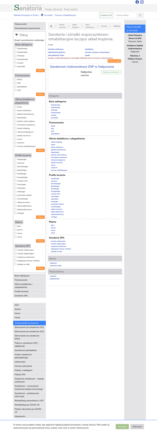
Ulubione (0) (106, 15)
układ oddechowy (24, 206)
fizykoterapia (22, 48)
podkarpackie (55, 279)
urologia (20, 213)
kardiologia (21, 173)
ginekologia (22, 170)
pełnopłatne (22, 86)
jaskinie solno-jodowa (26, 121)
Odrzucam (137, 426)
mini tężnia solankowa (26, 125)
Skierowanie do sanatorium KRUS (27, 337)
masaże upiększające (25, 253)
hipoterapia (21, 117)
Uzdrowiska (20, 361)
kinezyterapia (22, 59)
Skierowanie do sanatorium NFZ (29, 327)
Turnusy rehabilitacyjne (65, 15)
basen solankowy (24, 110)
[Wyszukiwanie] (140, 15)
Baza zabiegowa (22, 275)
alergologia (21, 159)
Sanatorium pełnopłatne (26, 350)
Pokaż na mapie (114, 61)
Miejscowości (21, 24)
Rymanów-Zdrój (56, 266)
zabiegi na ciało (23, 264)
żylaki (87, 55)
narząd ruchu (22, 181)
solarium (20, 143)
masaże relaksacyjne (25, 250)
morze (19, 233)
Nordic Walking (23, 128)
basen (19, 107)
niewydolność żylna (56, 55)
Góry (17, 305)
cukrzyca (20, 163)
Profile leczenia (21, 291)
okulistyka (21, 188)
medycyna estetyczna (25, 257)
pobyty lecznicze (24, 135)
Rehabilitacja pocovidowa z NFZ (29, 400)
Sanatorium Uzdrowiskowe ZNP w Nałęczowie (82, 67)
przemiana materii (24, 195)
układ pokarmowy (24, 209)
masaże (20, 63)
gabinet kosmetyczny (25, 114)
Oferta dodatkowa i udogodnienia (23, 286)
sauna (19, 139)
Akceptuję (122, 426)
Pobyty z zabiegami (23, 370)
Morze (17, 313)
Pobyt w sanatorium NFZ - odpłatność (27, 345)
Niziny (17, 317)
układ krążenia (75, 26)
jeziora (20, 230)
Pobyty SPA (20, 374)
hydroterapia (22, 52)
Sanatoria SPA (21, 295)
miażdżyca (89, 49)
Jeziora (18, 309)
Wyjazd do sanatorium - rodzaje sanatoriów (29, 380)
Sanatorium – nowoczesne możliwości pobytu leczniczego (29, 388)
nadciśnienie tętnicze (56, 52)
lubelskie (53, 276)
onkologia (21, 191)
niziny (19, 237)
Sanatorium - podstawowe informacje (27, 395)
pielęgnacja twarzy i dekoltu (28, 260)
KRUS (19, 79)
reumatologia (22, 199)
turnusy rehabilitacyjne (26, 146)
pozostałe (21, 66)
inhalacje (20, 56)
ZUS (19, 90)
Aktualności (20, 416)
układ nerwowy (23, 202)
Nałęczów (53, 263)
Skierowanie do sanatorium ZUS (29, 331)
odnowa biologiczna (25, 132)
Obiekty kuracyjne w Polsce (26, 15)
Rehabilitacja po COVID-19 (27, 404)
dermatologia (22, 166)
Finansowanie (21, 280)
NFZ (19, 83)
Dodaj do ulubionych (111, 72)
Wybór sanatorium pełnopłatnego (23, 356)
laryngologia (22, 177)
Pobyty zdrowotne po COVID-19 (28, 411)
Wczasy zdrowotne (23, 366)
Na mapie (47, 15)
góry (19, 226)
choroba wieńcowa (55, 49)
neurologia (21, 184)
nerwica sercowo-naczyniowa (97, 52)
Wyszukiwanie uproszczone (27, 28)
